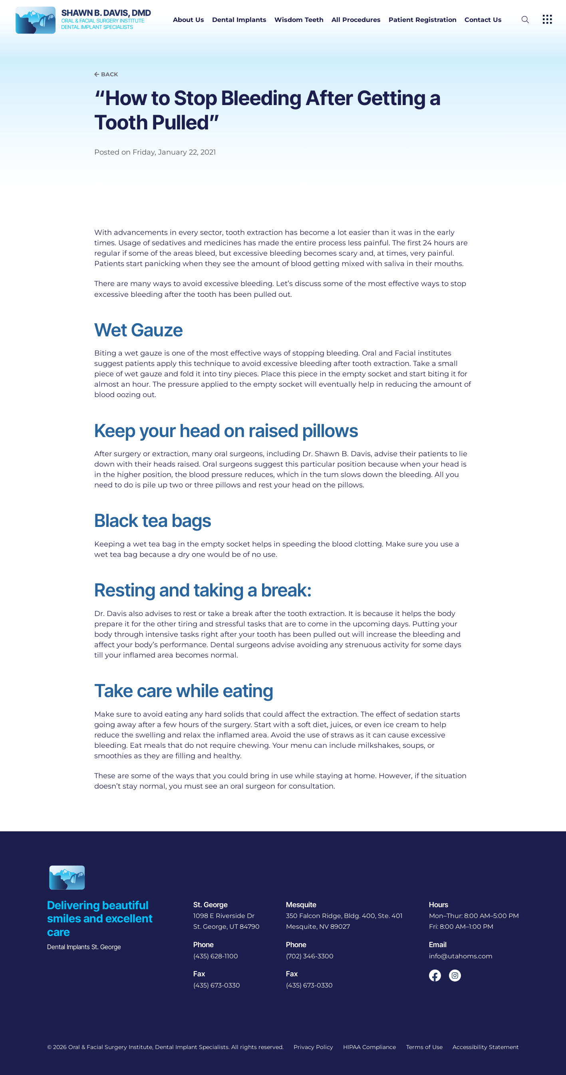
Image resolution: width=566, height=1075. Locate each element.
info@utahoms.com (461, 956)
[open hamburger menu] (547, 20)
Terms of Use (424, 1047)
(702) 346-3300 (310, 956)
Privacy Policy (313, 1047)
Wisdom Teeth (299, 20)
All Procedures (356, 20)
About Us (188, 20)
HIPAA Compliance (369, 1047)
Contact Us (483, 20)
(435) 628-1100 (215, 956)
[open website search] (532, 20)
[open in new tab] (226, 921)
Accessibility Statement (486, 1047)
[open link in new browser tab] (435, 976)
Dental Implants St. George (84, 947)
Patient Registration (423, 20)
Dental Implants (239, 20)
